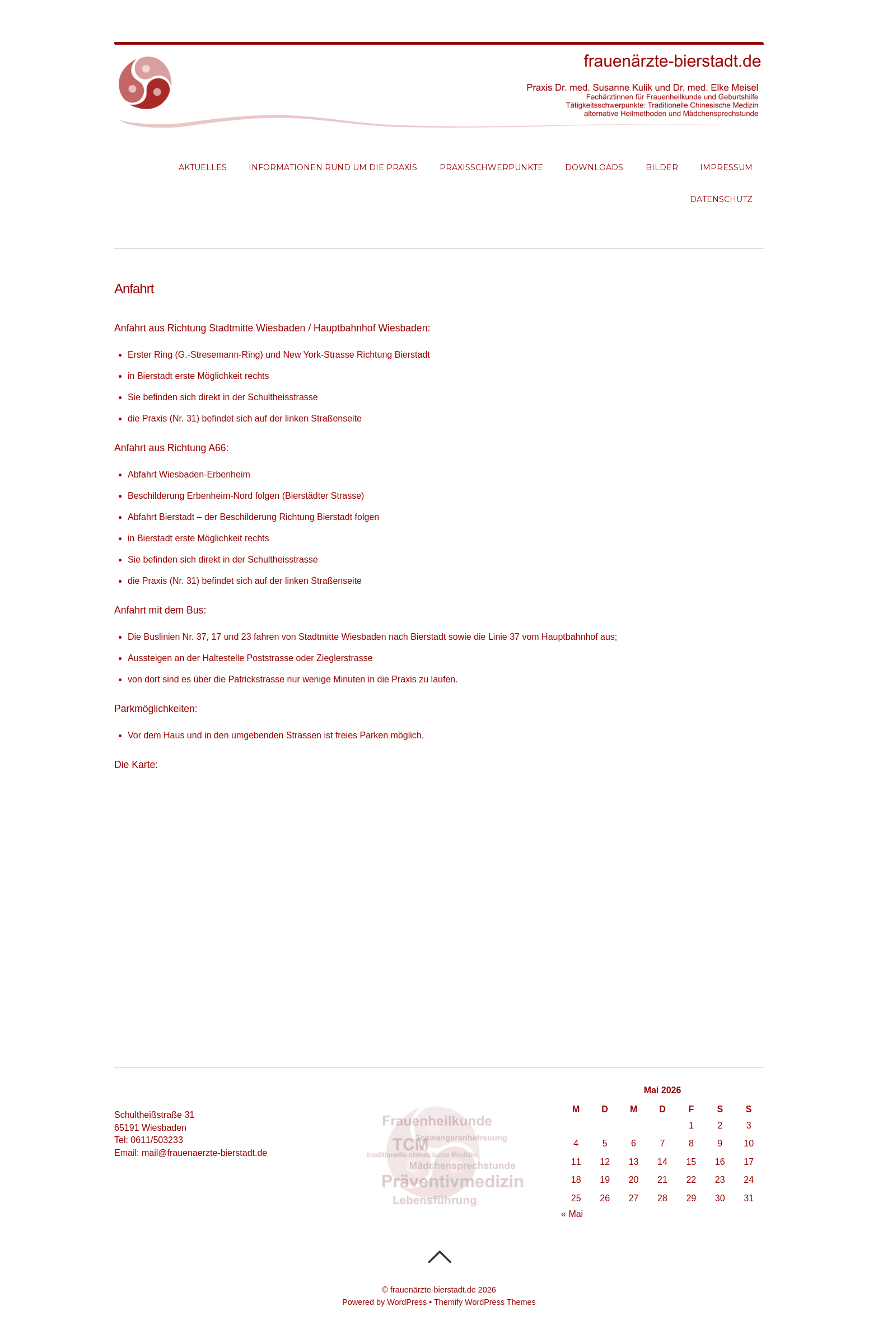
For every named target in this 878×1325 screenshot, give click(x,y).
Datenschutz (721, 199)
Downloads (594, 167)
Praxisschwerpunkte (491, 167)
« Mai (572, 1214)
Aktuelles (203, 167)
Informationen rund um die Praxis (333, 167)
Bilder (662, 167)
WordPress (407, 1302)
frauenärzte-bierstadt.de (433, 1289)
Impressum (726, 167)
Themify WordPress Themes (485, 1302)
